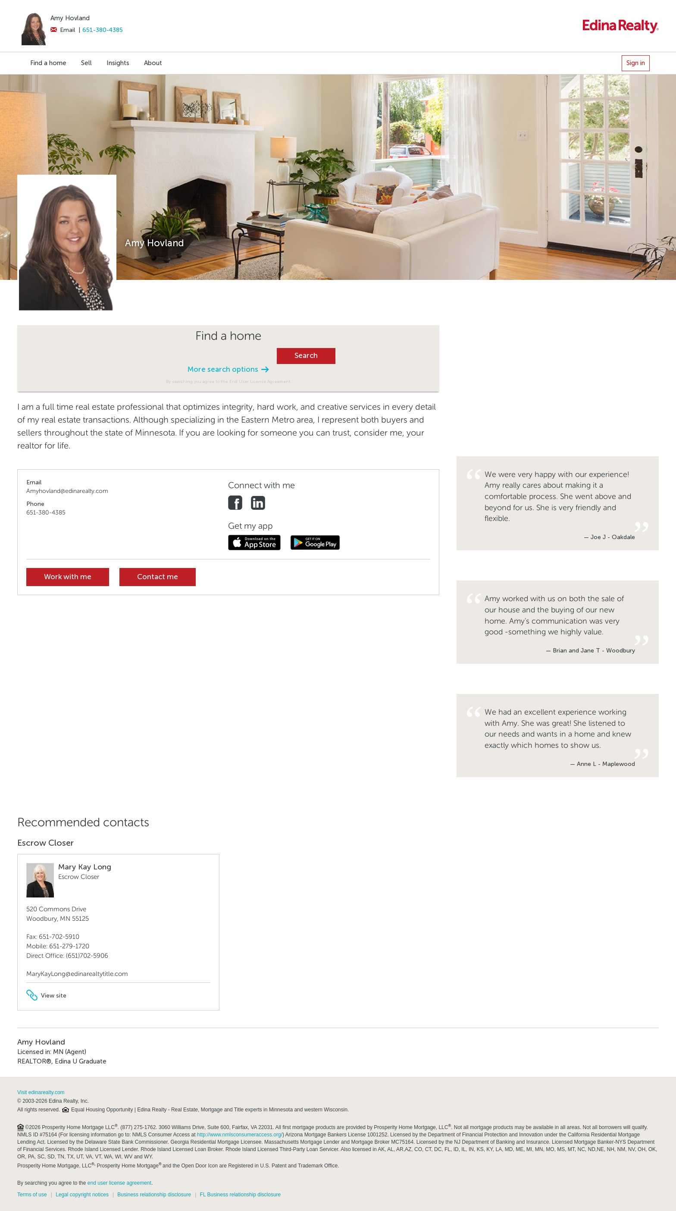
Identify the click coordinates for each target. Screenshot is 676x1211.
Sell (86, 63)
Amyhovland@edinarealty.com (67, 491)
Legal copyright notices (82, 1195)
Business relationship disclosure (154, 1195)
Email (62, 30)
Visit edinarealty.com (41, 1092)
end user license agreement (119, 1183)
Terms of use (32, 1195)
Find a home (48, 63)
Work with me (67, 577)
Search (306, 355)
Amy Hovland (70, 18)
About (153, 63)
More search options (228, 369)
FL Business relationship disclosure (240, 1195)
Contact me (157, 577)
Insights (117, 63)
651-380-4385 (102, 30)
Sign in (635, 63)
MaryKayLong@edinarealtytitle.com (77, 973)
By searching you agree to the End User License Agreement (228, 381)
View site (46, 995)
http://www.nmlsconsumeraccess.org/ (239, 1135)
